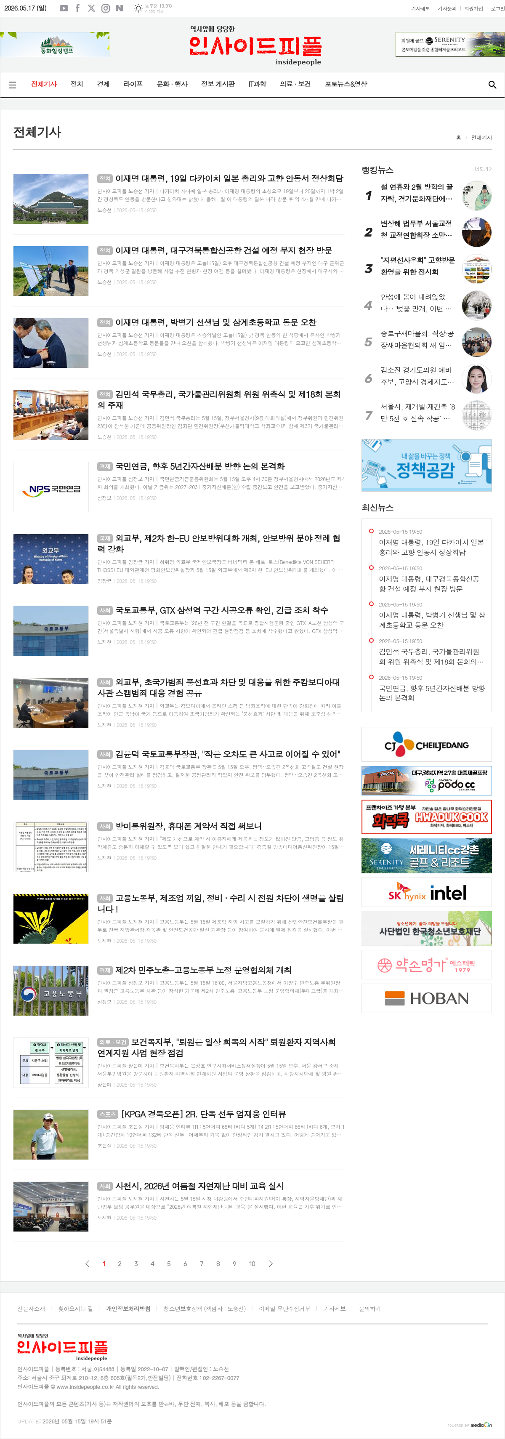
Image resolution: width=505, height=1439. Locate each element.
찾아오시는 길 (75, 1308)
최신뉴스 (377, 507)
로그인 (498, 8)
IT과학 (257, 84)
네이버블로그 (119, 8)
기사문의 (447, 8)
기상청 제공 (154, 11)
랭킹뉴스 (377, 170)
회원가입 (473, 8)
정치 (76, 84)
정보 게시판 (218, 84)
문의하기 (370, 1308)
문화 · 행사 (171, 84)
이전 (87, 1264)
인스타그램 (105, 8)
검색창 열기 (492, 84)
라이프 (132, 84)
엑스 (91, 8)
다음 (271, 1264)
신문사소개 (31, 1308)
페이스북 (78, 8)
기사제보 (420, 8)
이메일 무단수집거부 (284, 1308)
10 (252, 1264)
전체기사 (43, 84)
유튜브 (64, 8)
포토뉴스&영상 (345, 84)
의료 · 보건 (295, 84)
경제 (103, 84)
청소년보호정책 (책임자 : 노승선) (205, 1308)
